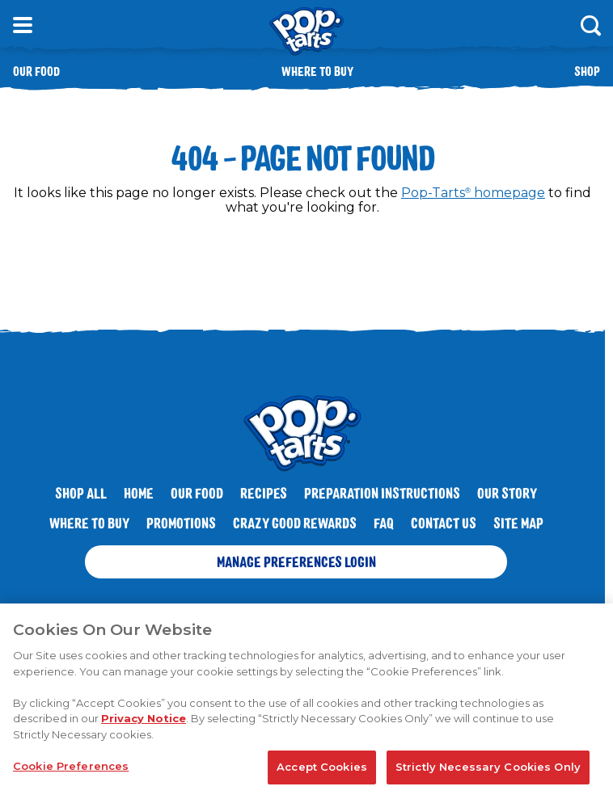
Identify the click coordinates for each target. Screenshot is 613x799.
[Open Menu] (22, 25)
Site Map (518, 523)
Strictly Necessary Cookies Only (488, 770)
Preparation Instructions (382, 493)
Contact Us (443, 523)
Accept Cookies (322, 770)
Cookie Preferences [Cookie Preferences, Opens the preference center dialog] (71, 769)
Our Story (507, 493)
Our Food (36, 70)
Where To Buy (89, 523)
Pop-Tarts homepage (473, 192)
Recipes (263, 493)
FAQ (384, 523)
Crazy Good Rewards (295, 523)
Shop (587, 70)
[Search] (590, 25)
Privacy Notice (143, 722)
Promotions (181, 523)
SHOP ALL (81, 493)
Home (139, 493)
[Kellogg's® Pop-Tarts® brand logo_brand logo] (306, 31)
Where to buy (317, 70)
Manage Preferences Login (296, 561)
